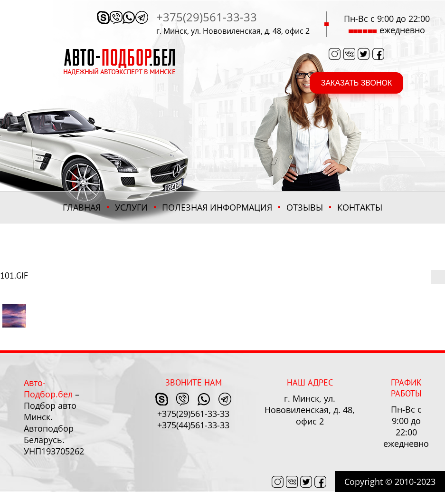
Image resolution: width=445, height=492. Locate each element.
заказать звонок (356, 83)
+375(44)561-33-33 (193, 425)
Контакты (359, 207)
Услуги (131, 207)
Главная (82, 207)
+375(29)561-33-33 (206, 17)
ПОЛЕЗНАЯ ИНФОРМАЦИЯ (217, 207)
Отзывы (304, 207)
